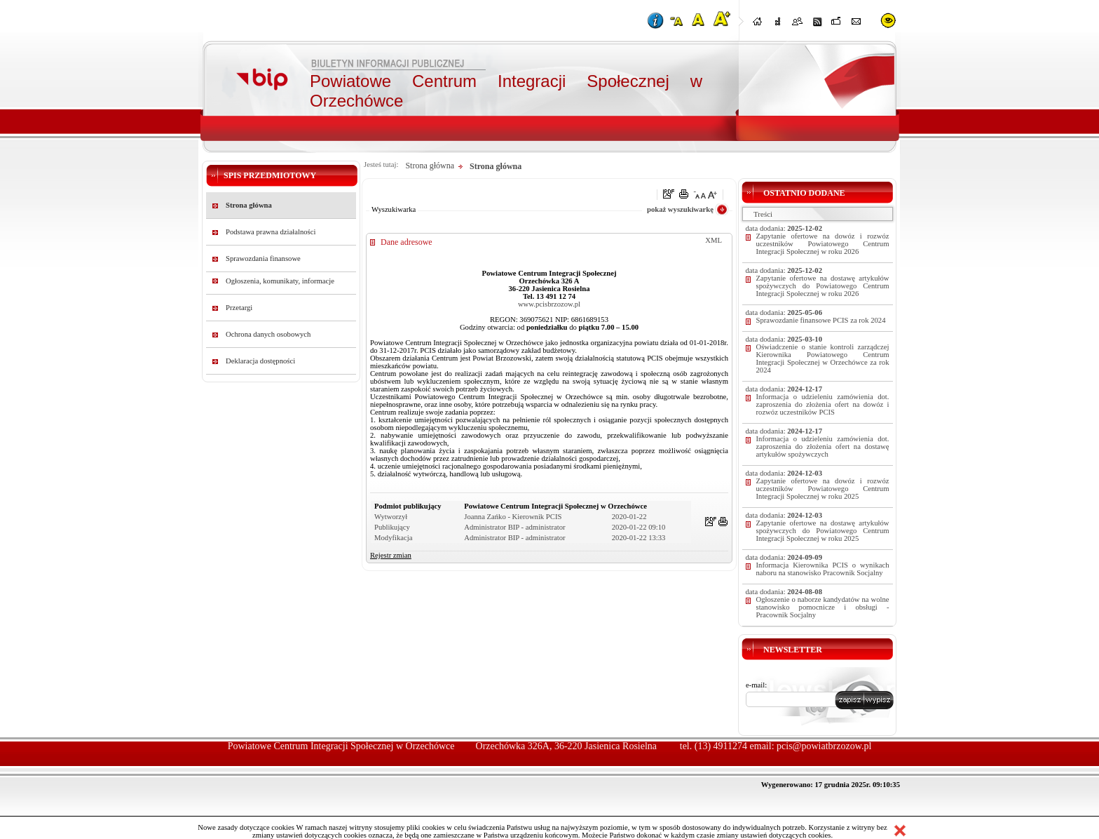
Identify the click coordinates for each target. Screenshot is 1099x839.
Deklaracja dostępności (260, 361)
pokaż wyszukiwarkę (680, 209)
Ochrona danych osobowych (268, 334)
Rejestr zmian (390, 555)
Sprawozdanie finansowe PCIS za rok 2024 (821, 320)
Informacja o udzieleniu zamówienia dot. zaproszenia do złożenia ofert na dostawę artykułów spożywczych (822, 446)
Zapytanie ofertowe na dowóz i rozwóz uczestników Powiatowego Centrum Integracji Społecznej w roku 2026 (822, 243)
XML (713, 240)
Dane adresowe (406, 242)
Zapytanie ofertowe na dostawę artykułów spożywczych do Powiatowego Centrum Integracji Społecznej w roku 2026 (822, 285)
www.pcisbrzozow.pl (549, 304)
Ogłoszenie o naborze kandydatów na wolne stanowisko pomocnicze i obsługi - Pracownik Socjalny (822, 607)
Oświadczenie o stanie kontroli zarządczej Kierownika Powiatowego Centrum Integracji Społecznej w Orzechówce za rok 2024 (822, 358)
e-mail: (756, 685)
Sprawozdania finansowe (263, 258)
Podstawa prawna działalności (270, 232)
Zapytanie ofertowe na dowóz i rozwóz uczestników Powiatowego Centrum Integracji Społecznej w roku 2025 (822, 488)
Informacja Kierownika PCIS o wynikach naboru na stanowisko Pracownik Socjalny (822, 569)
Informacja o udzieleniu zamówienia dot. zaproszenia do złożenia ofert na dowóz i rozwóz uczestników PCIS (822, 404)
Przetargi (239, 307)
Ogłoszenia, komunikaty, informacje (280, 281)
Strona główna (249, 205)
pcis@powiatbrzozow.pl (824, 746)
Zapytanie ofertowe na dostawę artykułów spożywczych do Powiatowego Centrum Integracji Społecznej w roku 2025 (822, 530)
